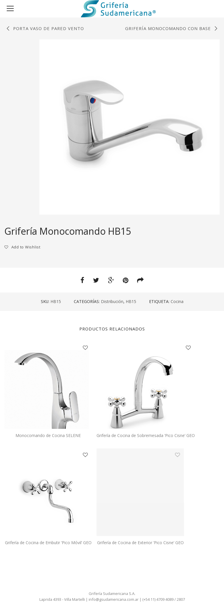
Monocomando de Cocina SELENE (48, 435)
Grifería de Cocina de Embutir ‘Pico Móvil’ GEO (48, 542)
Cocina (177, 301)
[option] (129, 127)
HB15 (131, 301)
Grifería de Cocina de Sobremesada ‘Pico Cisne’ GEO (146, 435)
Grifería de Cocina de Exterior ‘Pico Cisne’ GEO (140, 542)
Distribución (112, 301)
